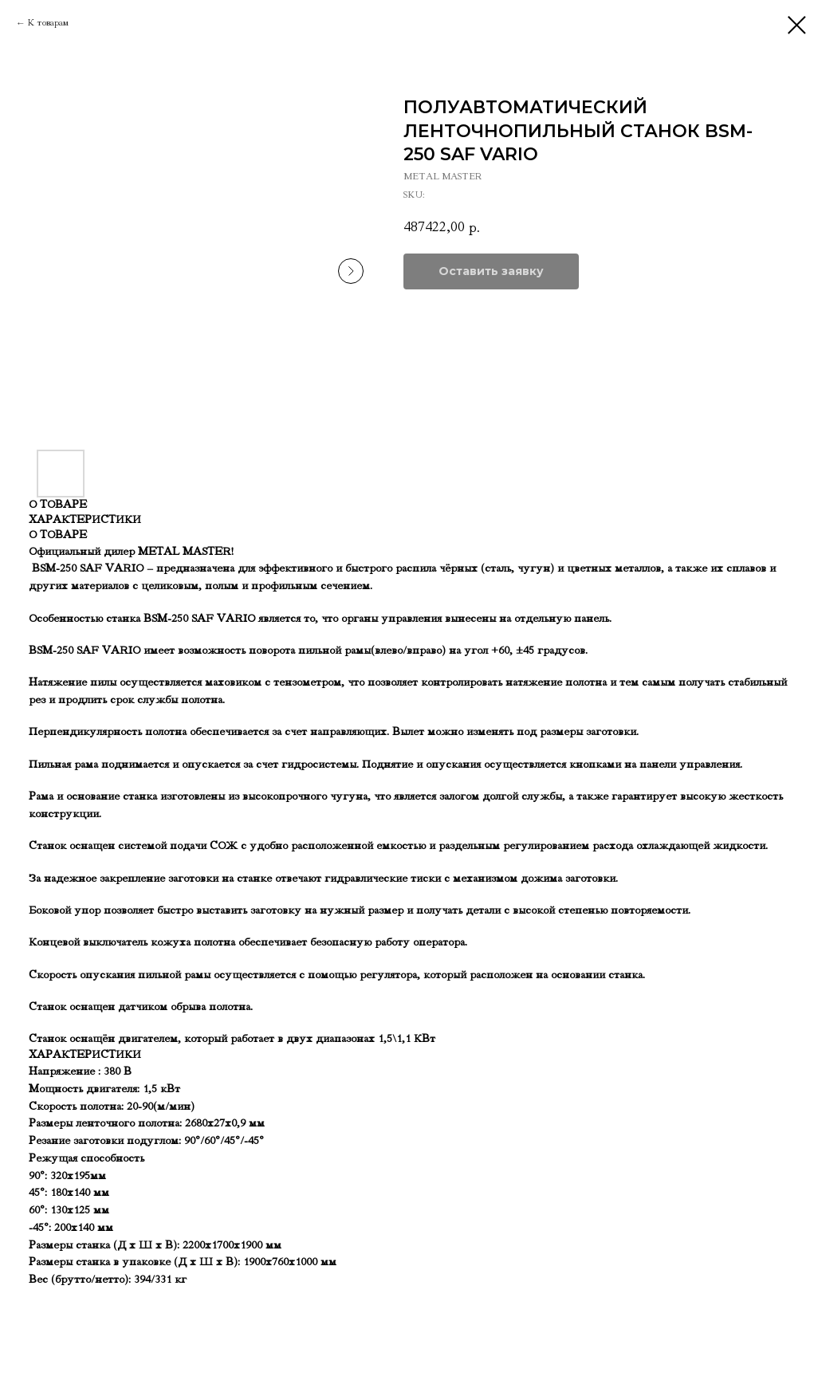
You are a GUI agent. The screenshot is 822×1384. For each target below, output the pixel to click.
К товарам (48, 22)
